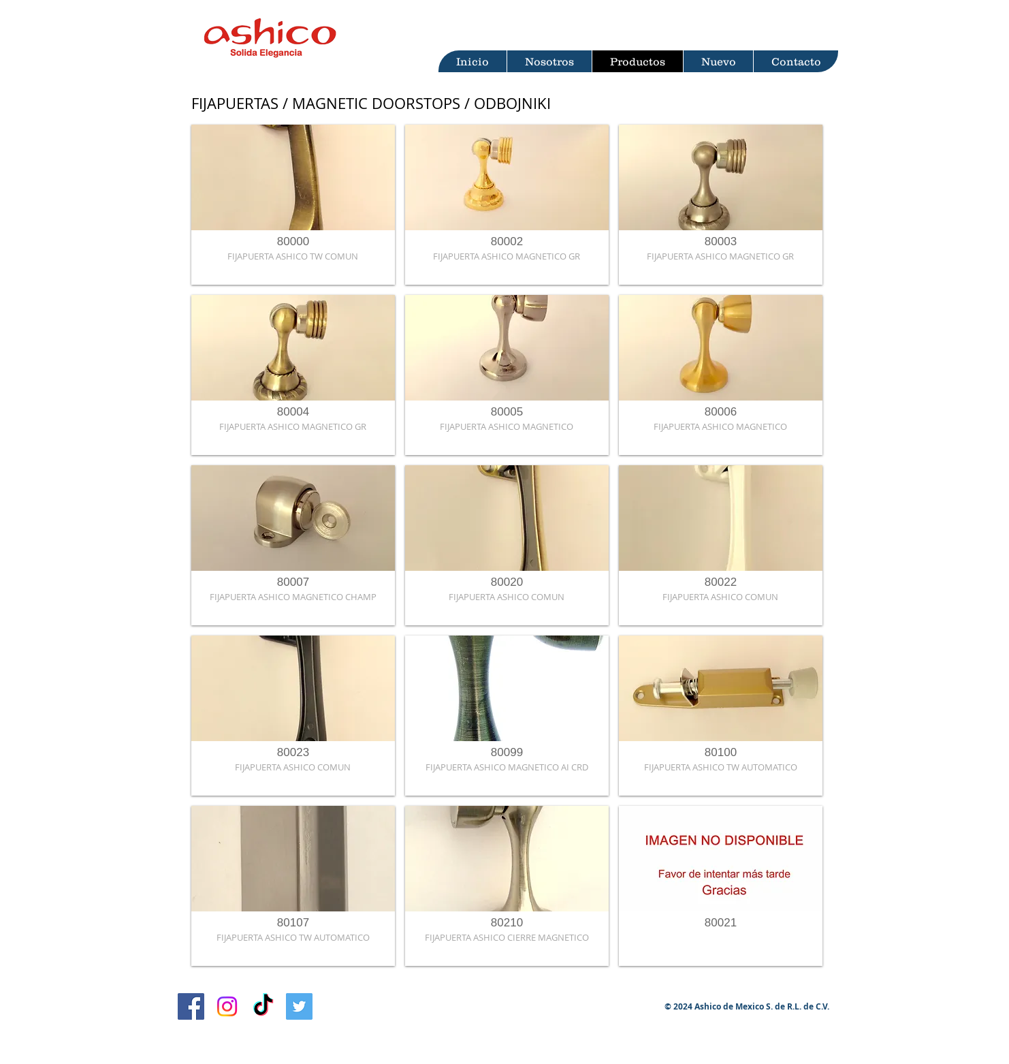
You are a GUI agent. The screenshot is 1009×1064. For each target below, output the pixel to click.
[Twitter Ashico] (299, 1006)
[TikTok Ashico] (263, 1006)
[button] (293, 205)
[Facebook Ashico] (191, 1006)
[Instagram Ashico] (227, 1006)
